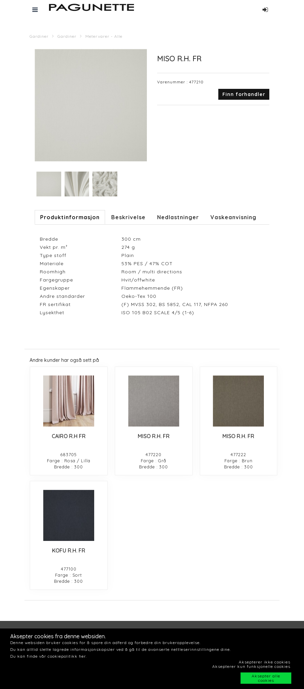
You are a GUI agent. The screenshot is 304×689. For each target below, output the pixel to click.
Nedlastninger (178, 217)
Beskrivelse (128, 217)
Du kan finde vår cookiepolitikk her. (48, 656)
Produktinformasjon (70, 217)
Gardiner (39, 36)
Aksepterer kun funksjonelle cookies (251, 666)
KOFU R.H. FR (68, 550)
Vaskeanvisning (233, 217)
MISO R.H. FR (154, 436)
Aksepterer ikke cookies (264, 662)
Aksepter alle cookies (266, 678)
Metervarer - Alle (103, 36)
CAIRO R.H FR (69, 436)
